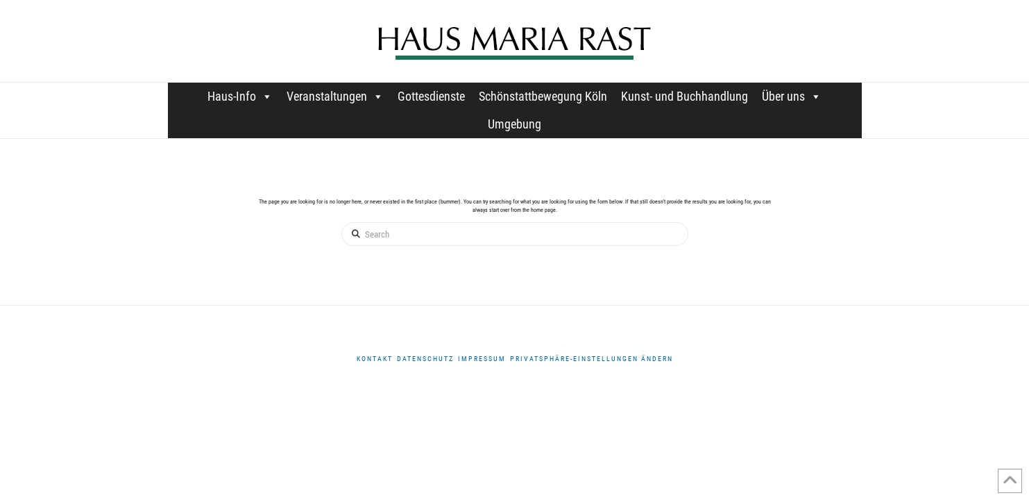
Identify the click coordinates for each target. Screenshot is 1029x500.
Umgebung (514, 124)
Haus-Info (240, 96)
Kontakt (375, 358)
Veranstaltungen (335, 96)
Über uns (792, 96)
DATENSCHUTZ (425, 358)
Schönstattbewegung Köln (543, 96)
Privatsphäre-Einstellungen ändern (591, 358)
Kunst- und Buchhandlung (684, 96)
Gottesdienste (431, 96)
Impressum (482, 358)
